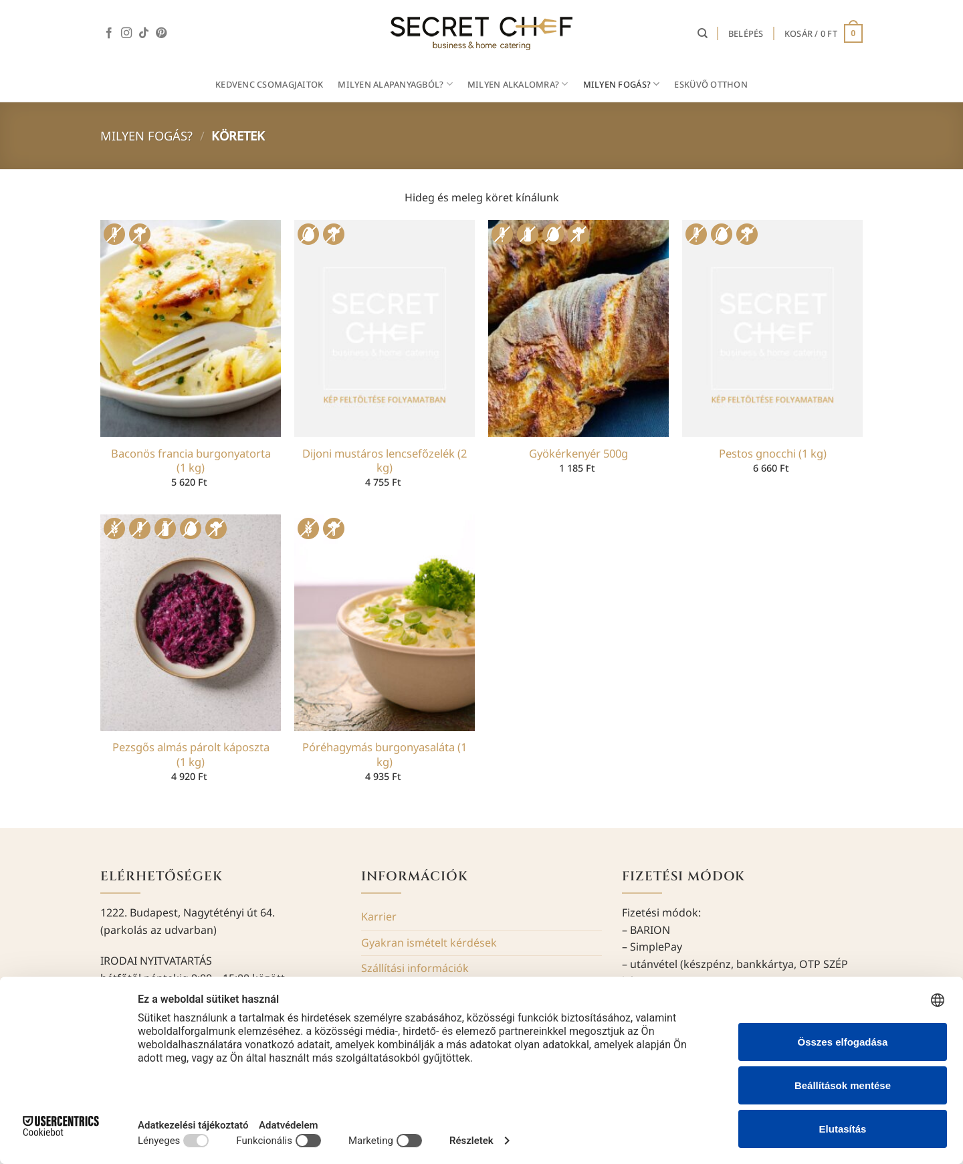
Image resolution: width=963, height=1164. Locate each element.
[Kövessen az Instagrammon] (126, 33)
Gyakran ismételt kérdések (429, 942)
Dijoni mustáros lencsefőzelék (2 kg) (384, 460)
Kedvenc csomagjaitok (269, 84)
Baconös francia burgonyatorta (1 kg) (191, 460)
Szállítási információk (415, 968)
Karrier (379, 916)
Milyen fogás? (146, 135)
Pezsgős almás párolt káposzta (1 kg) (191, 754)
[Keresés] (703, 33)
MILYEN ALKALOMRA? (517, 84)
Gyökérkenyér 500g (578, 453)
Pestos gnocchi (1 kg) (773, 453)
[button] (746, 33)
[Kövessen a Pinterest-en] (161, 33)
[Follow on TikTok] (143, 33)
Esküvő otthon (710, 84)
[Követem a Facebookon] (109, 33)
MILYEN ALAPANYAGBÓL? (395, 84)
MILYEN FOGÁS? (621, 84)
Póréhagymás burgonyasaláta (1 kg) (384, 754)
